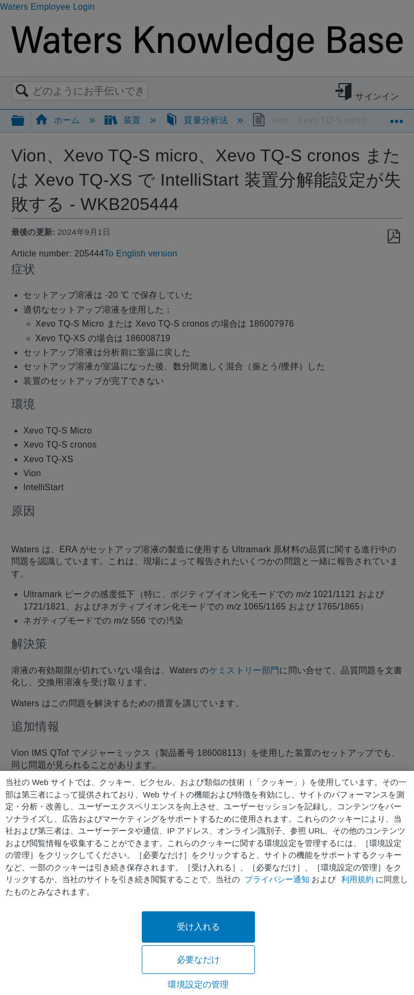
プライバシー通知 (277, 879)
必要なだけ (198, 959)
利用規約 (357, 879)
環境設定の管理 (198, 984)
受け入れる (198, 926)
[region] (207, 883)
